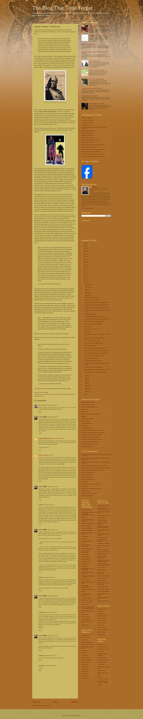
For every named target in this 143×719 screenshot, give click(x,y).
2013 (84, 274)
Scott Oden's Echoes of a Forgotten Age (103, 583)
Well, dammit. (87, 326)
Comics (39, 394)
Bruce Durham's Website (103, 515)
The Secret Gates (86, 616)
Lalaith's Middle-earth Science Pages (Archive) (93, 470)
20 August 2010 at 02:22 (59, 438)
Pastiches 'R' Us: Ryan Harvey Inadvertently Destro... (97, 350)
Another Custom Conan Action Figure (93, 367)
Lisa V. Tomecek (101, 567)
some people (69, 309)
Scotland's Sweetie (101, 627)
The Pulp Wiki (85, 614)
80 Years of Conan (86, 118)
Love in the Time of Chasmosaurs (86, 551)
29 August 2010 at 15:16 (51, 665)
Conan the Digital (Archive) (88, 404)
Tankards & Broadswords (87, 589)
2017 (84, 264)
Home (55, 702)
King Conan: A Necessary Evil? (91, 300)
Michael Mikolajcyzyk (87, 659)
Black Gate (84, 517)
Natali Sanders (85, 664)
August (86, 295)
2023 (84, 248)
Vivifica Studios (85, 678)
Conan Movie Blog (86, 125)
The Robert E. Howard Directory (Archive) (92, 439)
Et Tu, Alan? (48, 30)
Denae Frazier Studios (87, 642)
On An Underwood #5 (102, 578)
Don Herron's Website (102, 537)
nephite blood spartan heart (46, 438)
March (86, 386)
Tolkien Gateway (86, 491)
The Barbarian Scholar (102, 586)
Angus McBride (85, 635)
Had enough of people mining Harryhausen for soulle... (97, 369)
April (86, 383)
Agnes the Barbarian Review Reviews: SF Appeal (96, 353)
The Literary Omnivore (102, 678)
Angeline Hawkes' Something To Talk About (103, 508)
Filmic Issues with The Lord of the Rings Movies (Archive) (96, 468)
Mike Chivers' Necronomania (100, 573)
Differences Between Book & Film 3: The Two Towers (94, 465)
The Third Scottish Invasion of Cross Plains (92, 156)
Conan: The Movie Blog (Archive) (90, 407)
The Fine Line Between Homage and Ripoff (94, 348)
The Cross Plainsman (86, 423)
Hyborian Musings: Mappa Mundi (97, 35)
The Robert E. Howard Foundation (90, 441)
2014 (84, 272)
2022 (84, 251)
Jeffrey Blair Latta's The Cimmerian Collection (103, 561)
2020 (84, 256)
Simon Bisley (85, 669)
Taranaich (41, 417)
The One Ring (85, 486)
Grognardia (84, 538)
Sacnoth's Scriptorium (87, 477)
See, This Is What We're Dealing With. (93, 324)
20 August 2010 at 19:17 (52, 529)
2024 (84, 246)
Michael (41, 577)
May (86, 380)
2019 (84, 259)
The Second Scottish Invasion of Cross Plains (92, 154)
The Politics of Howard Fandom (89, 44)
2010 (84, 282)
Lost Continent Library (87, 548)
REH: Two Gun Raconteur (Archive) (90, 414)
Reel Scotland (100, 625)
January (87, 391)
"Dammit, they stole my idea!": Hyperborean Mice (96, 302)
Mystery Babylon (86, 662)
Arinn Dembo (100, 644)
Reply (40, 411)
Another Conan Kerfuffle (90, 314)
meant (42, 185)
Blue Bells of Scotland (102, 616)
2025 (84, 243)
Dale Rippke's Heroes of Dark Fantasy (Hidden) (103, 527)
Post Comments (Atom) (44, 705)
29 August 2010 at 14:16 (52, 635)
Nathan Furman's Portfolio (103, 576)
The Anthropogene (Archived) (86, 594)
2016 (84, 267)
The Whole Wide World (87, 446)
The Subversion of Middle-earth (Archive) (92, 488)
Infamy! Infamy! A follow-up (91, 329)
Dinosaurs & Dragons (87, 528)
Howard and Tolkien (86, 135)
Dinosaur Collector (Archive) (101, 654)
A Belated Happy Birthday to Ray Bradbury (94, 316)
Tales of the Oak (101, 632)
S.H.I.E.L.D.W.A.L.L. (87, 142)
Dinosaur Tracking (86, 525)
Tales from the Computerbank (85, 586)
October (87, 290)
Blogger (79, 715)
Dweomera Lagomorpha (87, 530)
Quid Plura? (84, 566)
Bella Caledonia (101, 613)
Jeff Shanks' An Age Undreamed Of (102, 557)
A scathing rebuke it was (40, 388)
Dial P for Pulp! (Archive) (88, 523)
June (86, 378)
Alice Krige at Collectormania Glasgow (93, 343)
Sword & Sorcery (86, 579)
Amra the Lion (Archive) (103, 505)
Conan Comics (45, 394)
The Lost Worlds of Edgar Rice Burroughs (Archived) (88, 607)
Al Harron (84, 164)
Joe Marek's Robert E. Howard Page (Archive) (103, 564)
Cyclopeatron (100, 651)
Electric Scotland (101, 618)
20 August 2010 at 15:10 (47, 455)
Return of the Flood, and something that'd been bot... (96, 305)
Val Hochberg (85, 673)
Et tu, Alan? (87, 331)
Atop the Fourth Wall (102, 646)
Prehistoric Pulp (85, 563)
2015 (84, 269)
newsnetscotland (101, 622)
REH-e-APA (84, 411)
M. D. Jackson (42, 405)
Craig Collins (85, 639)
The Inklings (84, 481)
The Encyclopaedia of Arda (88, 479)
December (87, 285)
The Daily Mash (101, 634)
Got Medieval (85, 536)
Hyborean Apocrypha (102, 554)
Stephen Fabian (85, 671)
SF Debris (99, 676)
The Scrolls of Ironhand (103, 589)
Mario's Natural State (102, 570)
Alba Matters (100, 611)
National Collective (102, 620)
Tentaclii (84, 591)
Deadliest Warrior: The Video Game (92, 360)
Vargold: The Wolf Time (103, 601)
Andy (40, 455)
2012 (84, 277)
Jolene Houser (85, 655)
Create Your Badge (86, 179)
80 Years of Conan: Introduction (96, 79)
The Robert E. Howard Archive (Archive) (91, 434)
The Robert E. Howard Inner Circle (90, 444)
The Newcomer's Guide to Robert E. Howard (92, 149)
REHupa (84, 416)
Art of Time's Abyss (86, 122)
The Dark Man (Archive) (87, 428)
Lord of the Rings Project (87, 474)
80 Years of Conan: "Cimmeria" (96, 70)
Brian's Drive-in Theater (103, 649)
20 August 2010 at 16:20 (49, 504)
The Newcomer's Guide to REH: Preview (92, 88)
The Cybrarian (85, 425)
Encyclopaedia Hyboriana (88, 131)
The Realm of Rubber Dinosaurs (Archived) (102, 681)
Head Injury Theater (102, 662)
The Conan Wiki (85, 421)
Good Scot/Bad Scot (86, 133)
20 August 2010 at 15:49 (52, 486)
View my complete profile (88, 208)
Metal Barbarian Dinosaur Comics (90, 140)
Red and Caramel (101, 670)
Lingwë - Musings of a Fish (88, 472)
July (86, 375)
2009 (84, 394)
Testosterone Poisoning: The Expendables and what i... (97, 307)
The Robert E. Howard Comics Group (90, 437)
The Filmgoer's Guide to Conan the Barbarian (92, 144)
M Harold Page (85, 554)
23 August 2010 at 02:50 (52, 595)
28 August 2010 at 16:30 (51, 612)
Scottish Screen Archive (103, 629)
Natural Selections (86, 557)
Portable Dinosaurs (86, 561)
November (87, 287)
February (87, 388)
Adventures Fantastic (86, 510)
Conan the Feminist (54, 394)
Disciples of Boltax (102, 657)
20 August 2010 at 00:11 (52, 405)
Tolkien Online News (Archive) (89, 493)
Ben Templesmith (86, 637)
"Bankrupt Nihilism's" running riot (90, 96)
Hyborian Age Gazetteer (87, 138)
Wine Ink (99, 684)
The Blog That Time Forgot (62, 8)
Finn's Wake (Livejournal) (103, 551)
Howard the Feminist (64, 394)
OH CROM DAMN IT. (94, 61)
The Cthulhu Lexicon (87, 597)
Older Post (74, 702)
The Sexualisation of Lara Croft (96, 103)
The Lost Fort (85, 604)
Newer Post (36, 702)
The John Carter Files (87, 602)
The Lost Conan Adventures (88, 147)
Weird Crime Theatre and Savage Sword (93, 321)
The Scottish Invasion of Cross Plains (90, 151)
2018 (84, 261)
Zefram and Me (85, 625)
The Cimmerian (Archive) (88, 418)
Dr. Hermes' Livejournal (103, 543)
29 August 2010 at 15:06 (51, 655)
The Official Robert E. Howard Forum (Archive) (93, 432)
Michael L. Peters (86, 657)
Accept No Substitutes (87, 120)
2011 (84, 280)
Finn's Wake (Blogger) (102, 549)
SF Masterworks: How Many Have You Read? (95, 372)
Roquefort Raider (101, 580)
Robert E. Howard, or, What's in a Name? (94, 355)
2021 (84, 254)
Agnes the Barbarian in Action (91, 358)
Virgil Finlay (85, 676)
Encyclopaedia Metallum (103, 659)
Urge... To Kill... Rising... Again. (92, 340)
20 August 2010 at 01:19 (52, 417)
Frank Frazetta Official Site (88, 644)
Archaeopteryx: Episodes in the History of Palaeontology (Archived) (88, 514)
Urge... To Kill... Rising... (90, 345)
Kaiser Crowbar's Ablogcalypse (86, 545)
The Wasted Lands (86, 619)
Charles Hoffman (101, 517)
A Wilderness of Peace (102, 609)
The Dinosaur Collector (87, 600)
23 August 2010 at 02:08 (49, 577)
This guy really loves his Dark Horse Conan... (95, 338)
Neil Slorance (85, 666)
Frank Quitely (85, 650)
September (87, 292)
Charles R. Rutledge (102, 520)
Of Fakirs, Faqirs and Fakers (91, 297)
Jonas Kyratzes (101, 664)
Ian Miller (84, 652)
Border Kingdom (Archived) (88, 402)
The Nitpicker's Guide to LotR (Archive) (91, 484)
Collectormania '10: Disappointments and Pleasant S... (97, 319)
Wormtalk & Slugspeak (87, 495)
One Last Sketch (85, 559)
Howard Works (85, 409)
